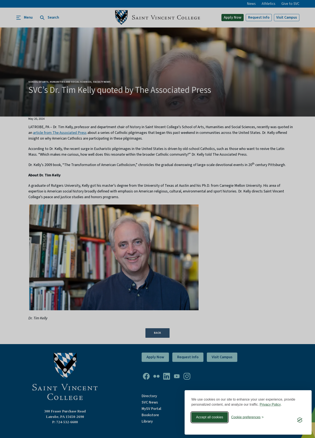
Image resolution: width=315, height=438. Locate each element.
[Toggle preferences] (247, 417)
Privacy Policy (270, 404)
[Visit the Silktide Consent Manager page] (300, 420)
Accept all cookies (209, 417)
